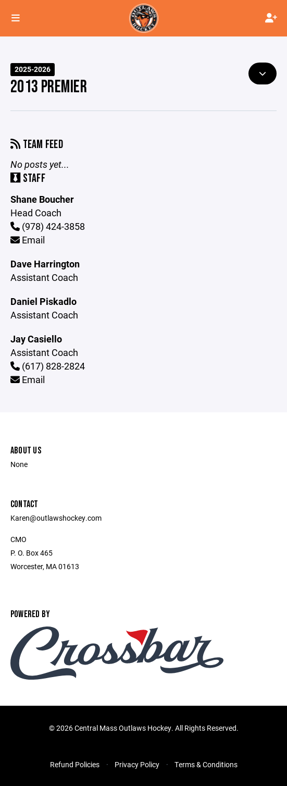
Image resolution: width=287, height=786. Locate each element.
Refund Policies (74, 764)
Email (27, 240)
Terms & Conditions (206, 764)
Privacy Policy (137, 764)
